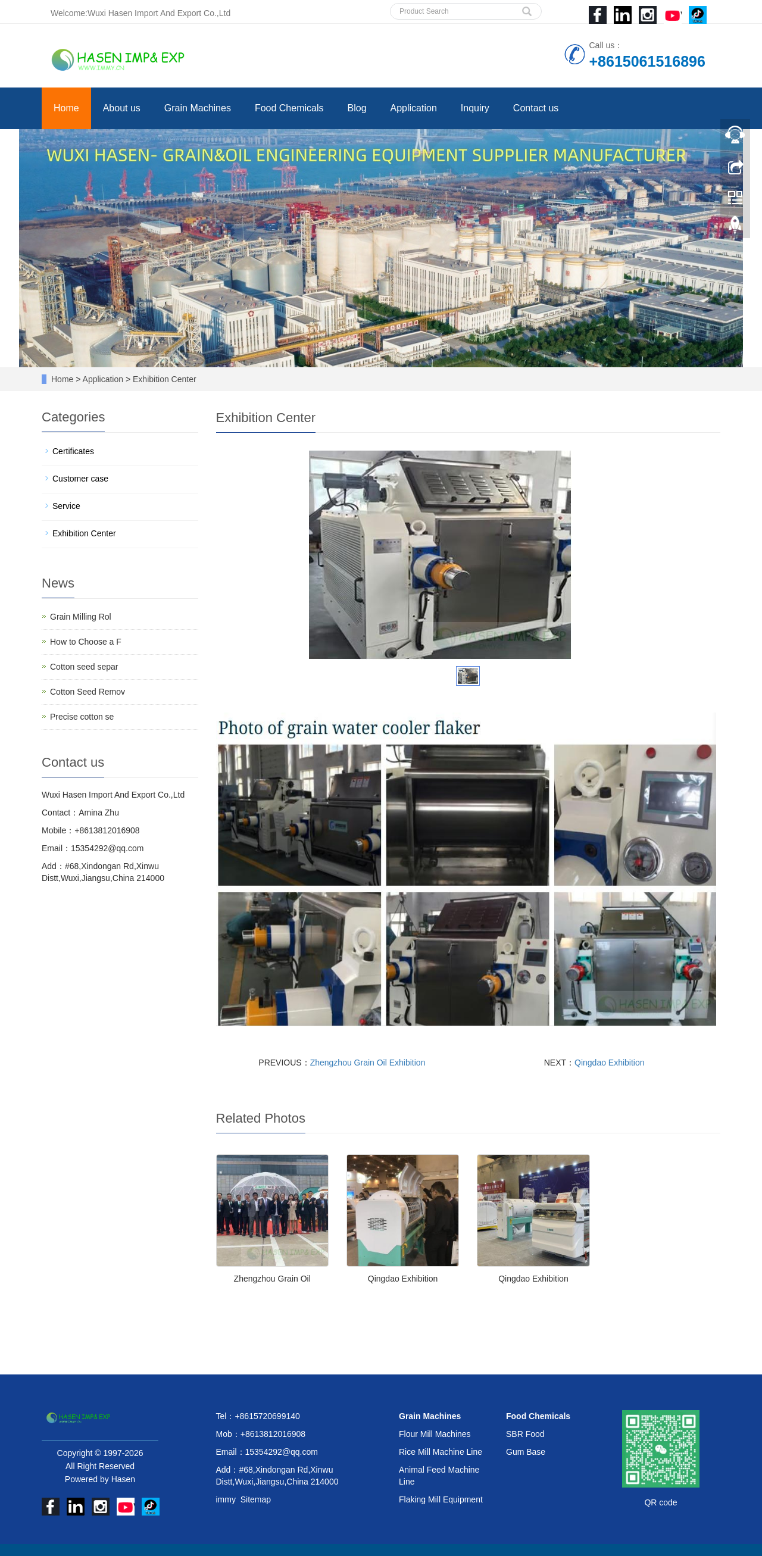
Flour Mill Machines (435, 1434)
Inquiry (475, 108)
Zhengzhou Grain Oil (272, 1278)
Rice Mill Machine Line (440, 1452)
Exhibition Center (163, 379)
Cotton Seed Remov (87, 691)
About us (121, 108)
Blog (357, 108)
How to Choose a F (85, 641)
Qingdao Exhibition (609, 1062)
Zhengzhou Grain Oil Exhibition (368, 1062)
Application (414, 108)
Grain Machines (197, 108)
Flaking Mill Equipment (441, 1499)
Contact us (535, 108)
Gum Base (525, 1452)
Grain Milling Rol (80, 616)
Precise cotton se (82, 716)
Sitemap (256, 1499)
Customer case (80, 478)
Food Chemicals (289, 108)
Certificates (73, 451)
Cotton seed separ (84, 666)
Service (66, 506)
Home (66, 108)
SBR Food (525, 1434)
